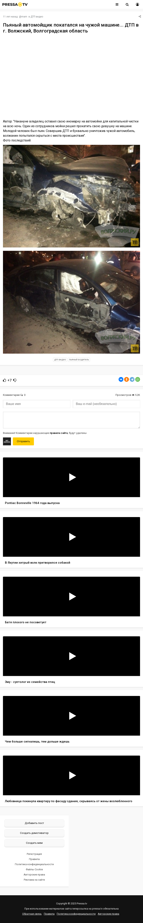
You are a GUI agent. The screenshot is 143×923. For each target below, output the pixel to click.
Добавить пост (34, 823)
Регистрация (34, 853)
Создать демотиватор (34, 832)
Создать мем (34, 842)
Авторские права (34, 874)
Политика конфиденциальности (34, 864)
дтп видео (60, 359)
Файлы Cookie (34, 869)
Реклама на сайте (34, 879)
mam (24, 16)
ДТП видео (37, 16)
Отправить (23, 441)
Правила (34, 859)
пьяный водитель (79, 359)
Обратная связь (32, 913)
